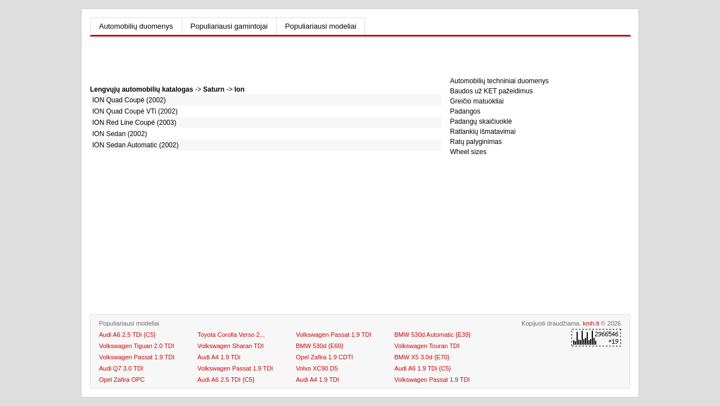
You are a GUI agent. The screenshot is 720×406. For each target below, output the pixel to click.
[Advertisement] (266, 62)
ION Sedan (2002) (119, 134)
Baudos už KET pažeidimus (491, 91)
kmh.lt (591, 323)
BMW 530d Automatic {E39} (432, 334)
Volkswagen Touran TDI (427, 345)
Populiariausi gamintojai (229, 26)
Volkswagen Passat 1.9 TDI (432, 379)
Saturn (213, 89)
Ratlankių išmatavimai (483, 132)
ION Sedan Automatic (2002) (135, 145)
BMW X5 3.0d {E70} (421, 357)
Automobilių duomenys (136, 26)
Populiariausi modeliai (320, 26)
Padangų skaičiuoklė (481, 121)
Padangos (465, 111)
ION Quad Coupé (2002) (129, 100)
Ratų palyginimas (476, 142)
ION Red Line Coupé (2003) (134, 123)
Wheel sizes (468, 152)
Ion (240, 89)
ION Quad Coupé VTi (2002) (135, 111)
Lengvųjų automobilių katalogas (141, 89)
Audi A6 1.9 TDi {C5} (422, 368)
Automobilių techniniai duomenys (499, 81)
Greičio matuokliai (476, 101)
